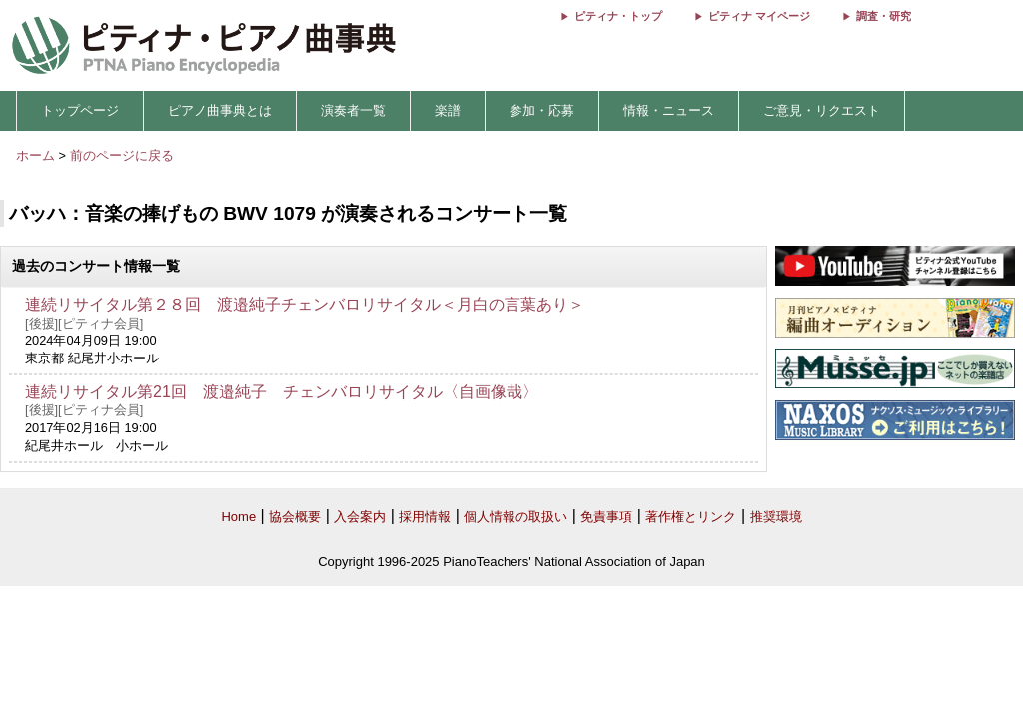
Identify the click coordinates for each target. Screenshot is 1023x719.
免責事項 (606, 516)
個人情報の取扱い (515, 516)
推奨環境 (776, 516)
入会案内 (360, 516)
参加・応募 (542, 110)
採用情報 (425, 516)
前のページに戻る (122, 155)
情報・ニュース (668, 110)
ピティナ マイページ (759, 16)
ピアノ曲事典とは (220, 110)
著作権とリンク (690, 516)
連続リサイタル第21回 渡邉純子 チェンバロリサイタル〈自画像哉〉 (281, 391)
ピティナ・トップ (618, 16)
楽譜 (448, 110)
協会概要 (295, 516)
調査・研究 (883, 16)
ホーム (35, 155)
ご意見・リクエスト (821, 110)
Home (238, 516)
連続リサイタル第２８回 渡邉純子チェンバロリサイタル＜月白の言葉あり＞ (304, 304)
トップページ (80, 110)
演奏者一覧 (353, 110)
